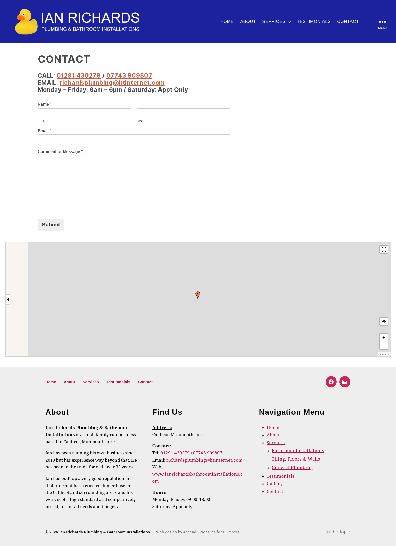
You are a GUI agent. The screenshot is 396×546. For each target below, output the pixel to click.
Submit (51, 224)
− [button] (384, 345)
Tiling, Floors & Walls (296, 459)
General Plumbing (292, 468)
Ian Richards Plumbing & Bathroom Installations (104, 532)
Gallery (275, 484)
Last (140, 121)
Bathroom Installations (298, 451)
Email (44, 131)
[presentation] (76, 201)
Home (227, 21)
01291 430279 (79, 75)
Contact (348, 21)
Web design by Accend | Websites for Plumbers (198, 532)
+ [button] (384, 337)
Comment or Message (60, 151)
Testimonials (314, 21)
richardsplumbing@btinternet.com (112, 82)
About (248, 21)
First (41, 121)
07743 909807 (129, 75)
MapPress (384, 354)
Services (273, 21)
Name (45, 104)
